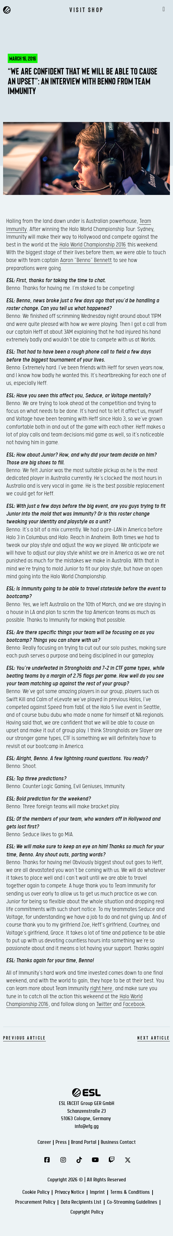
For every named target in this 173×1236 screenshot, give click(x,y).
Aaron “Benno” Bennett (86, 260)
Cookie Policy (35, 1192)
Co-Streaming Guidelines (132, 1202)
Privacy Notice (69, 1192)
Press (61, 1142)
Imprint (97, 1192)
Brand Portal (83, 1142)
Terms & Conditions (130, 1192)
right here (101, 988)
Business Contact (118, 1142)
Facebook (134, 1004)
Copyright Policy (86, 1212)
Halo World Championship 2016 (93, 244)
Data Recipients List (81, 1202)
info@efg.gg (87, 1127)
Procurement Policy (35, 1202)
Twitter (104, 1004)
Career (44, 1142)
